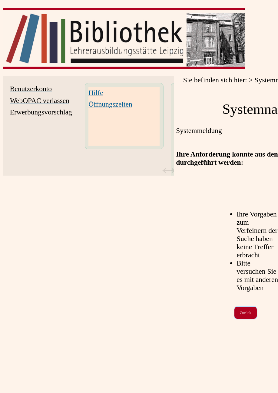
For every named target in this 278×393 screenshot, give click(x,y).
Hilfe (95, 93)
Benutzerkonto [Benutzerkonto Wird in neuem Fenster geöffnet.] (31, 89)
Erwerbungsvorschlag (41, 112)
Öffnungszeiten (110, 104)
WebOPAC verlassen (39, 100)
